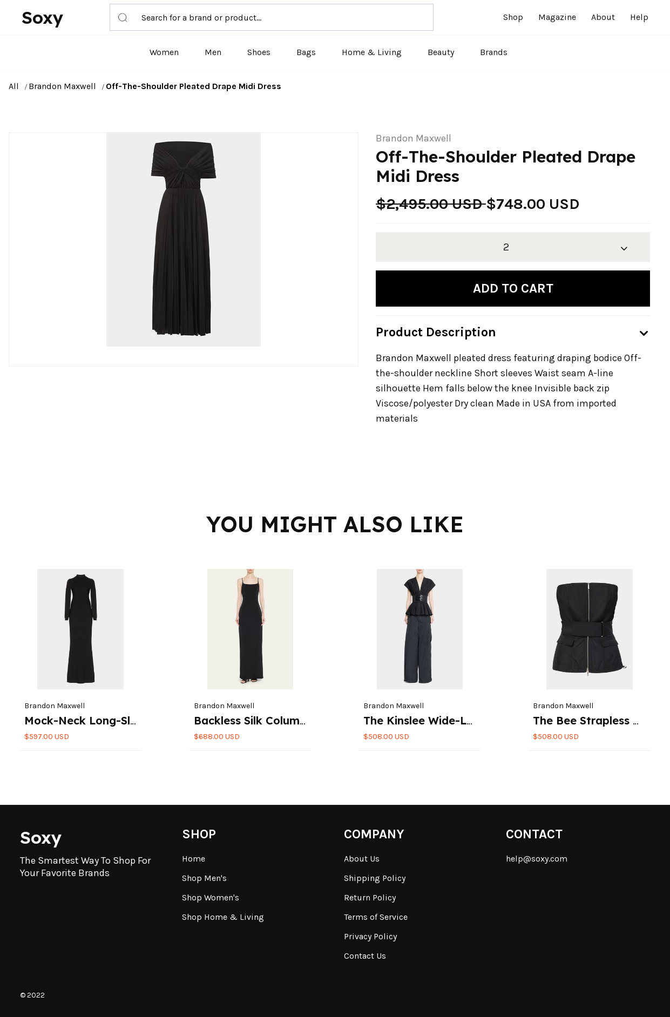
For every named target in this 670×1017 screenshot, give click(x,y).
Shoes (258, 52)
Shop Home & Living (223, 917)
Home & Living (372, 52)
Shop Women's (210, 897)
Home (193, 858)
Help (639, 17)
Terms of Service (376, 917)
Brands (493, 52)
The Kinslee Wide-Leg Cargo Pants (456, 720)
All (14, 86)
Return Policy (370, 897)
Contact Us (365, 956)
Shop (513, 17)
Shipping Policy (374, 878)
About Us (362, 858)
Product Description (436, 332)
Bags (306, 52)
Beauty (441, 52)
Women (164, 52)
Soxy (42, 17)
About (603, 17)
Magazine (557, 17)
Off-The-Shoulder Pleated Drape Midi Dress (193, 86)
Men (213, 52)
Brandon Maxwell (62, 86)
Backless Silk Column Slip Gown (278, 720)
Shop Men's (204, 878)
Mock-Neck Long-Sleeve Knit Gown (119, 720)
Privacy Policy (370, 936)
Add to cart (513, 288)
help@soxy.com (536, 858)
